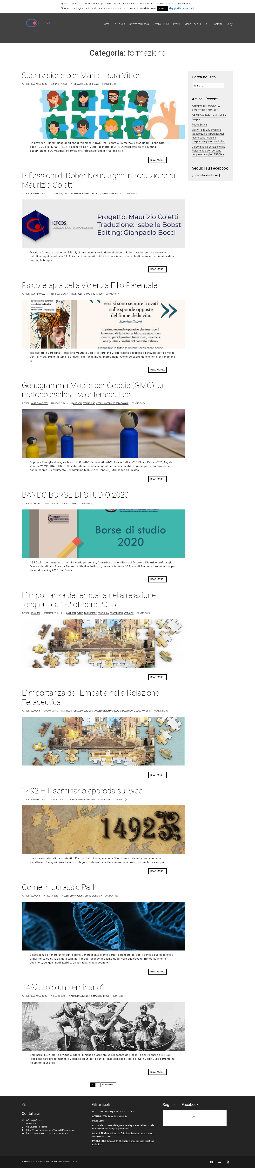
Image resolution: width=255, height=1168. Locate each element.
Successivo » (108, 1084)
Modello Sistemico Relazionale (112, 403)
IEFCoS (89, 84)
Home (105, 24)
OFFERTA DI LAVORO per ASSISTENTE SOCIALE (206, 108)
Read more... (157, 159)
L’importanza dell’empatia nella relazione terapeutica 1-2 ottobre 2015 (89, 600)
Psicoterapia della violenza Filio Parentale (89, 285)
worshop (129, 613)
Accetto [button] (162, 8)
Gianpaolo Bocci (39, 84)
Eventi (176, 24)
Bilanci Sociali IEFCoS (196, 24)
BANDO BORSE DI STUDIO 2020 (75, 495)
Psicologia (103, 613)
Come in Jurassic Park (59, 887)
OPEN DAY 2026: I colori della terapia (109, 1116)
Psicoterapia (116, 613)
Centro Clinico (161, 24)
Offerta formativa (139, 24)
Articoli (96, 193)
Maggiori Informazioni (181, 8)
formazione (79, 84)
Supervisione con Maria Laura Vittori (82, 75)
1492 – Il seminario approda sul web (82, 790)
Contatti (217, 24)
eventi (80, 613)
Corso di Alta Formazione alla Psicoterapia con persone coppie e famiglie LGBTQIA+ (208, 150)
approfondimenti (82, 193)
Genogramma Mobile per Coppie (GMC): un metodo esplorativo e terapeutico (94, 390)
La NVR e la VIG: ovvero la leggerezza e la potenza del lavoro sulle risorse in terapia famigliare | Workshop (208, 135)
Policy (229, 24)
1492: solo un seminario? (63, 987)
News (96, 84)
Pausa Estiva (199, 124)
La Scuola (119, 24)
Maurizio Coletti (39, 294)
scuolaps (35, 503)
